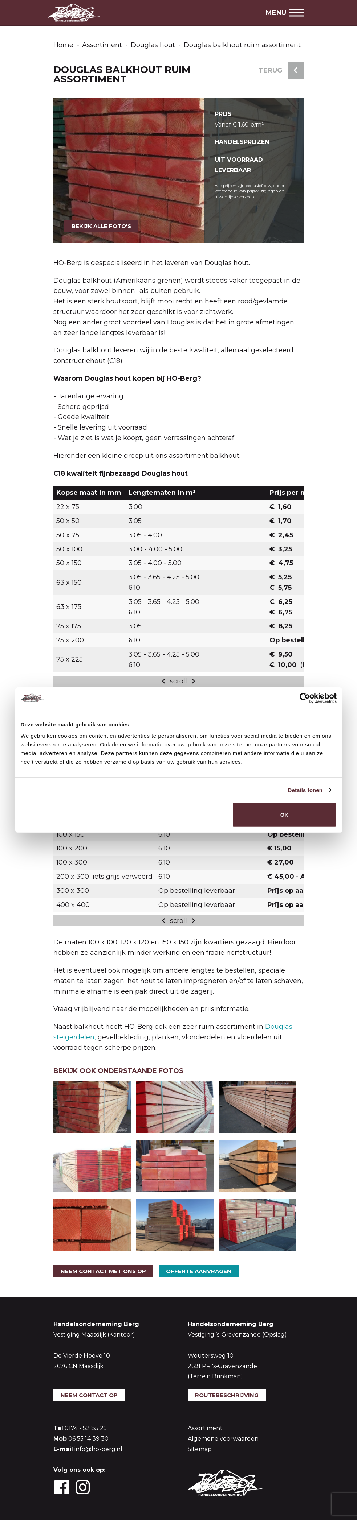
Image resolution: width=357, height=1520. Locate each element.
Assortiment (205, 1428)
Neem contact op (89, 1395)
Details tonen (305, 790)
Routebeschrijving (227, 1395)
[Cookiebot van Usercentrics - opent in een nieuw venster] (305, 697)
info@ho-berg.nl (98, 1449)
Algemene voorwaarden (223, 1438)
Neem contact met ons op (103, 1271)
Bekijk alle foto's (101, 226)
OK (284, 815)
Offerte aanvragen (198, 1271)
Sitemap (200, 1449)
